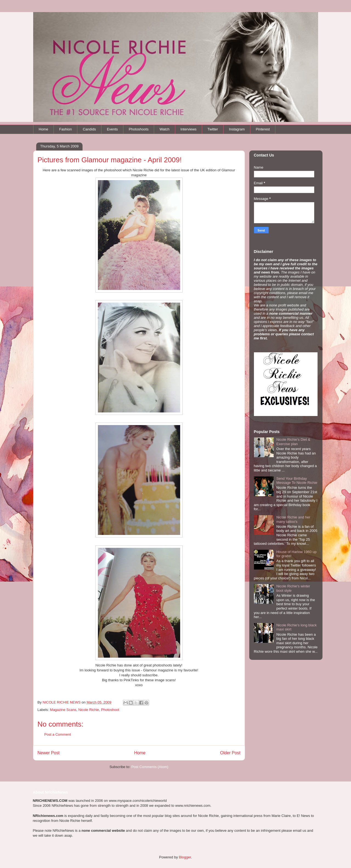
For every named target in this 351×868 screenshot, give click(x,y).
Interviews (188, 129)
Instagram (237, 129)
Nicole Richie (88, 710)
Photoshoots (138, 129)
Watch (164, 129)
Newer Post (49, 752)
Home (43, 129)
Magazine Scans (63, 710)
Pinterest (263, 129)
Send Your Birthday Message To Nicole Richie (296, 480)
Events (112, 129)
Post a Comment (57, 734)
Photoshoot (110, 710)
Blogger (185, 857)
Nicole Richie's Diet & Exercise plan (293, 441)
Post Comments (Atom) (149, 767)
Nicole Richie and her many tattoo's (293, 519)
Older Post (230, 752)
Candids (89, 129)
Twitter (213, 129)
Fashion (65, 129)
